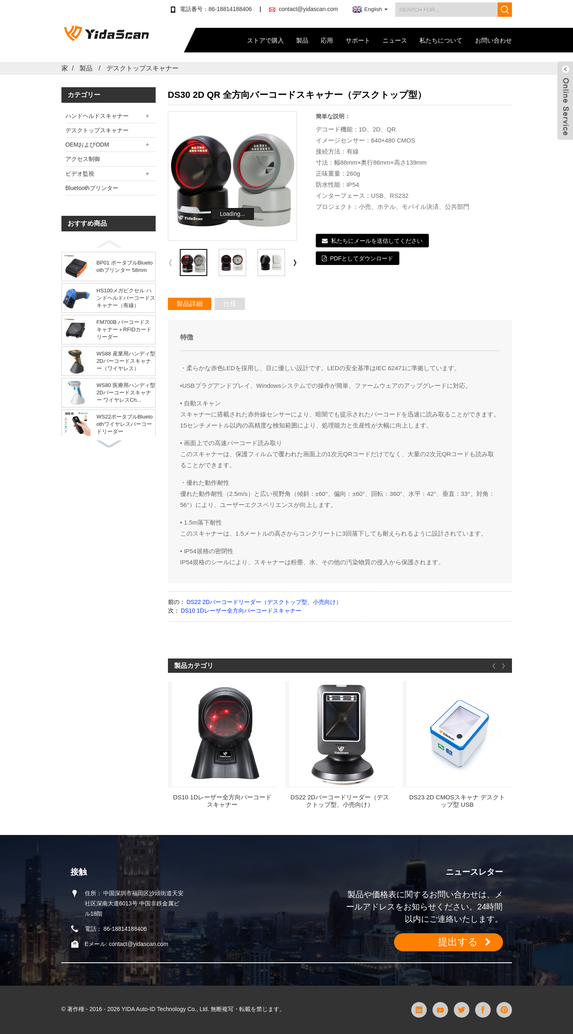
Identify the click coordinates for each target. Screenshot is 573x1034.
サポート (358, 40)
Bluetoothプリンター (92, 188)
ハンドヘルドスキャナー (97, 116)
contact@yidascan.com (308, 9)
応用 (327, 40)
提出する (458, 942)
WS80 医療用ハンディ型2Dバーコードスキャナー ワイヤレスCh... (126, 392)
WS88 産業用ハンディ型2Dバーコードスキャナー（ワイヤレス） (126, 361)
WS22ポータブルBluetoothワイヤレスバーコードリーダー (125, 424)
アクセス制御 (83, 159)
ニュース (395, 40)
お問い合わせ (493, 40)
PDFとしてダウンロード (361, 258)
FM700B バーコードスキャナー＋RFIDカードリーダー (124, 329)
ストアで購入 (265, 40)
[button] (108, 244)
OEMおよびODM (87, 144)
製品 (302, 40)
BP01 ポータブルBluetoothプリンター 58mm (125, 266)
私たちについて (440, 40)
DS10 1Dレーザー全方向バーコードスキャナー (241, 610)
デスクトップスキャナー (142, 68)
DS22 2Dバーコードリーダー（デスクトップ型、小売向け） (264, 602)
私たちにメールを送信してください (377, 241)
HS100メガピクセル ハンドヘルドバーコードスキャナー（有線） (126, 297)
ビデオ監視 (80, 173)
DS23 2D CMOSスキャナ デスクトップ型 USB (457, 801)
